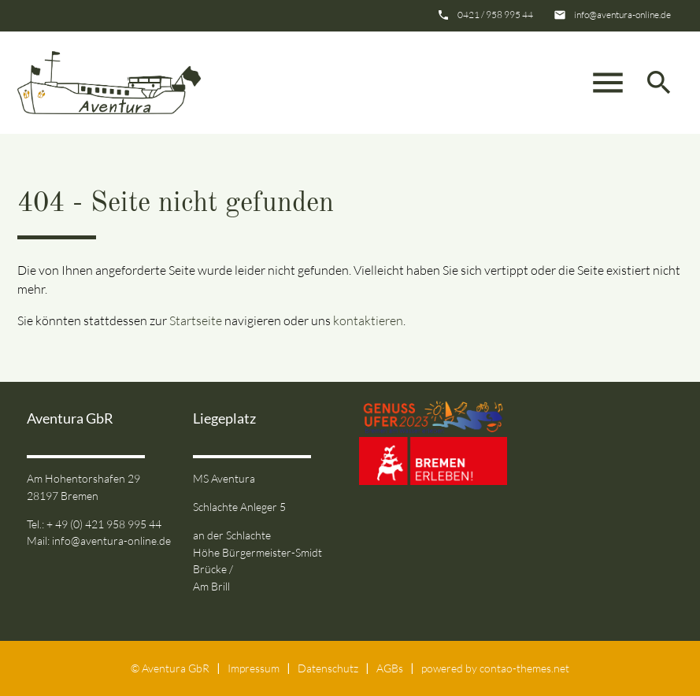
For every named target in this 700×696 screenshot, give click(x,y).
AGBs (389, 668)
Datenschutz (328, 668)
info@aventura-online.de (622, 14)
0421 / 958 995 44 (495, 14)
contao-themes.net (524, 668)
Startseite (195, 320)
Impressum (254, 668)
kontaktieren (368, 320)
